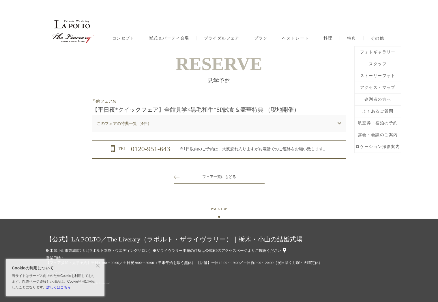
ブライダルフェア (221, 38)
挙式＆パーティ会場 (169, 38)
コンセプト (123, 38)
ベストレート (295, 38)
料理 (327, 38)
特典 (351, 38)
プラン (260, 38)
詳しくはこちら (58, 287)
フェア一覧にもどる (219, 176)
